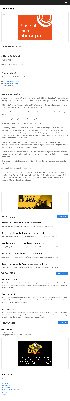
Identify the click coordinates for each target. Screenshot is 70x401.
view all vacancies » (62, 273)
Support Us (5, 395)
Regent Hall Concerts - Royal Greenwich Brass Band (24, 233)
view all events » (63, 217)
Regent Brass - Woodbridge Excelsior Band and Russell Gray (28, 253)
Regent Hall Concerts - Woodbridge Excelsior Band (24, 263)
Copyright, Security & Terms (10, 389)
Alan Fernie (6, 328)
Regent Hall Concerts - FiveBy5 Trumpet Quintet (23, 222)
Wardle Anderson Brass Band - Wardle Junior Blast (24, 243)
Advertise (4, 392)
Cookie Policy (5, 387)
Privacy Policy (5, 385)
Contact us (4, 383)
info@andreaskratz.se (11, 81)
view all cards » (63, 323)
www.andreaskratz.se (10, 83)
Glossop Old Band (9, 279)
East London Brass (9, 294)
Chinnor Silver (7, 308)
